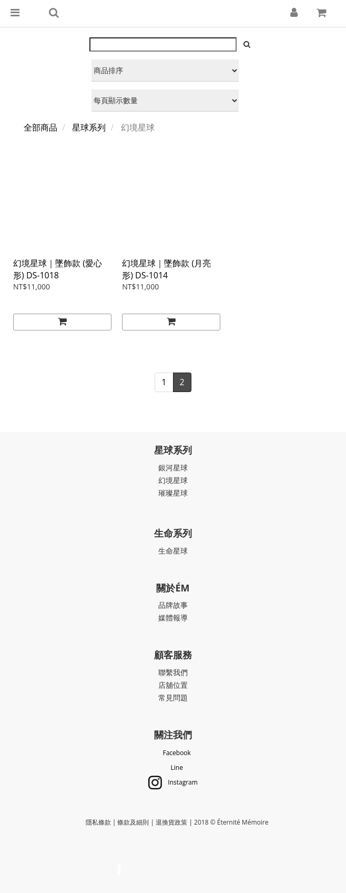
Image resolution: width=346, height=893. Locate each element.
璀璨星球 (173, 493)
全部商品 (40, 127)
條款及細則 (133, 822)
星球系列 (89, 127)
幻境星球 (173, 480)
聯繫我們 (173, 672)
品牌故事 (173, 605)
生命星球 (173, 551)
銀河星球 (173, 468)
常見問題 (173, 698)
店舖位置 (173, 685)
